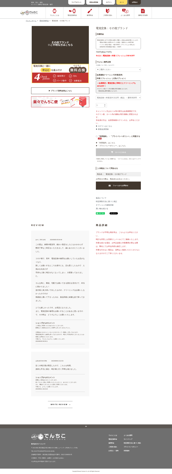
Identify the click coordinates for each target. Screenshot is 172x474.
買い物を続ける (102, 209)
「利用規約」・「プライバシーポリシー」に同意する (118, 137)
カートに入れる (118, 152)
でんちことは (112, 435)
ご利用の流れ (112, 447)
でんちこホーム (31, 21)
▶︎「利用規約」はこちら (105, 143)
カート (122, 2)
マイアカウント (77, 2)
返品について (101, 198)
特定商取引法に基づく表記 (106, 201)
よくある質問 (128, 435)
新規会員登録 (94, 2)
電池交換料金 (44, 21)
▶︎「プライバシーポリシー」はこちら (111, 146)
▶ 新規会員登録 (102, 129)
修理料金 (111, 443)
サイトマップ (128, 439)
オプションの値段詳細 (104, 205)
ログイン (109, 2)
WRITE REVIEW (59, 404)
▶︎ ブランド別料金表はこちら (60, 91)
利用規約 (126, 451)
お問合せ (135, 2)
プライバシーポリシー (131, 447)
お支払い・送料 (113, 451)
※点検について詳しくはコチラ (105, 65)
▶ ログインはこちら (104, 126)
